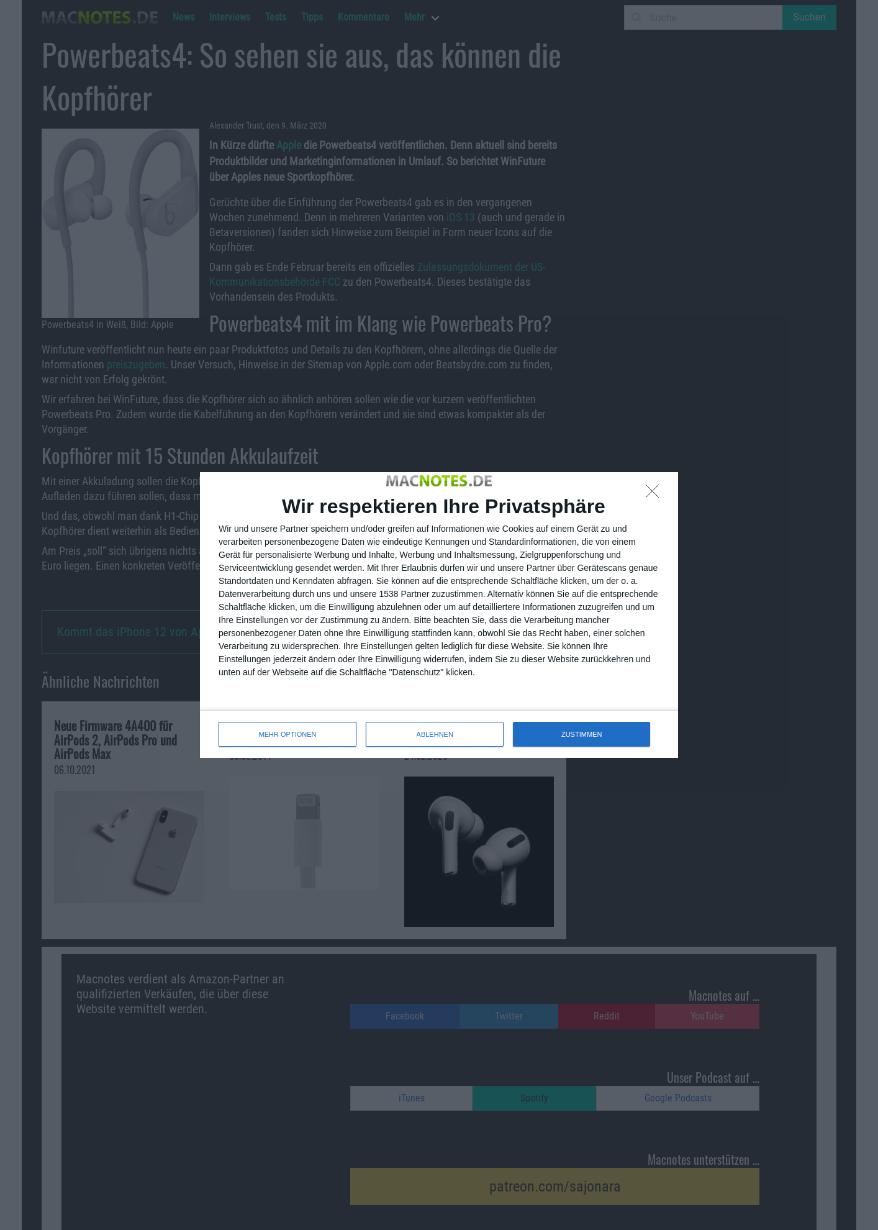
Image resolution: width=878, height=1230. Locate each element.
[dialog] (439, 615)
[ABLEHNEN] (656, 494)
